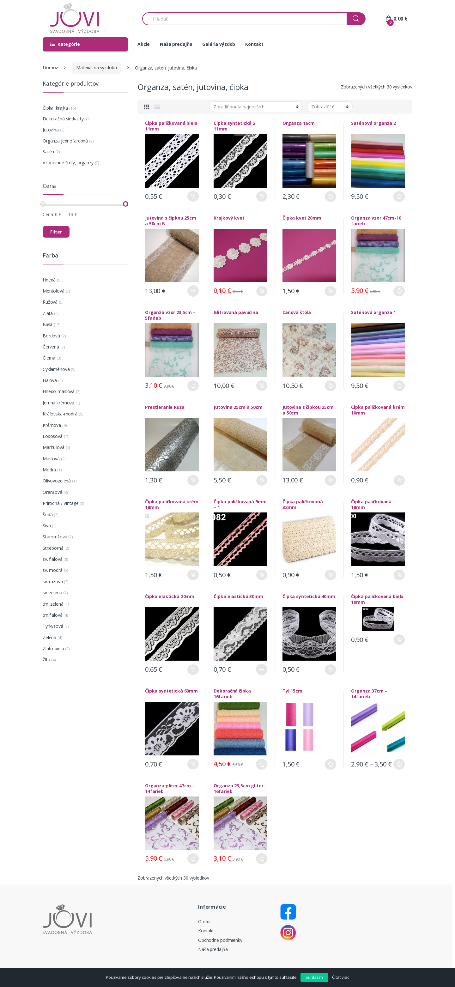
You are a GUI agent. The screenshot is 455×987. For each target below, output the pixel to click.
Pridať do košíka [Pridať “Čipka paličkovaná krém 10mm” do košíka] (399, 480)
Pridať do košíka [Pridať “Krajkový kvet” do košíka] (261, 291)
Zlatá (48, 313)
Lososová (53, 436)
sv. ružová (53, 581)
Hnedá (49, 280)
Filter (56, 232)
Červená (51, 347)
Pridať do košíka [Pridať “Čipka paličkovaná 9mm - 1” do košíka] (261, 575)
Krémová (52, 425)
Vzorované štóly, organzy (68, 163)
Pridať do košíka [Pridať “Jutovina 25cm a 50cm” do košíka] (261, 480)
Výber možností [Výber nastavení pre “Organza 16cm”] (330, 196)
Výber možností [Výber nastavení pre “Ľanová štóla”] (330, 385)
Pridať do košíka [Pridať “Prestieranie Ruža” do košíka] (193, 480)
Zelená (49, 637)
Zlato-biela (53, 648)
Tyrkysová (53, 626)
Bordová (51, 336)
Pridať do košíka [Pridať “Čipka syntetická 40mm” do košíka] (330, 669)
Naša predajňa (176, 44)
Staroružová (55, 537)
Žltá (46, 660)
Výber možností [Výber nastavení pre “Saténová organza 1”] (399, 385)
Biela (47, 324)
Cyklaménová (56, 369)
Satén (48, 151)
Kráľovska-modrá (60, 414)
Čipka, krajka (55, 108)
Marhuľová (53, 447)
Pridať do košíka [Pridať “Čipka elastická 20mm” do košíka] (193, 669)
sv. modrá (53, 570)
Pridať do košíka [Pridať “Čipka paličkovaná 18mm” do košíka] (399, 575)
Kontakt (254, 44)
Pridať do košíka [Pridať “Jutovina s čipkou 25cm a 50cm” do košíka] (330, 480)
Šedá (47, 515)
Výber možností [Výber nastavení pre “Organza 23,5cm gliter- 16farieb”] (261, 858)
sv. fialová (52, 559)
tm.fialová (53, 615)
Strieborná (53, 548)
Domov (50, 67)
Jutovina (51, 130)
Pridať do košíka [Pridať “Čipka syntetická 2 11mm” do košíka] (261, 196)
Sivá (47, 526)
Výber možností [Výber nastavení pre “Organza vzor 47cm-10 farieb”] (399, 291)
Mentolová (53, 291)
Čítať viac (340, 977)
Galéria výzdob (218, 44)
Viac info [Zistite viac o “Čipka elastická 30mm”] (261, 669)
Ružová (50, 302)
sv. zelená (52, 593)
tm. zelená (53, 604)
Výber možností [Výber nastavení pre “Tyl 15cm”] (330, 764)
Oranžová (52, 492)
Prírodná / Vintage (60, 503)
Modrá (49, 470)
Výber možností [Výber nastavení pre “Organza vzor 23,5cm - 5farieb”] (193, 385)
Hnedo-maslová (59, 391)
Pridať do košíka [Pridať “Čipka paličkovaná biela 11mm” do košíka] (193, 196)
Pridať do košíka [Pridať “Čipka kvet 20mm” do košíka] (330, 291)
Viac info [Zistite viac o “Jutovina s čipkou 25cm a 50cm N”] (193, 291)
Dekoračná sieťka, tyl (64, 119)
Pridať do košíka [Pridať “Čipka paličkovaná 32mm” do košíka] (330, 575)
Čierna (49, 358)
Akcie (143, 44)
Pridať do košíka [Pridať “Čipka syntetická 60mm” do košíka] (193, 764)
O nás (204, 921)
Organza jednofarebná (65, 141)
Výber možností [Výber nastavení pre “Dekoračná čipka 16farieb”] (261, 764)
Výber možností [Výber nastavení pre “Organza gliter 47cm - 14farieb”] (193, 858)
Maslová (51, 459)
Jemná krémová (58, 403)
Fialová (50, 380)
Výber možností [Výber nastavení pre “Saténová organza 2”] (399, 196)
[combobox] (244, 18)
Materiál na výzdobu (96, 67)
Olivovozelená (57, 481)
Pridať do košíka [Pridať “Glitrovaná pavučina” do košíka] (261, 385)
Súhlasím (314, 977)
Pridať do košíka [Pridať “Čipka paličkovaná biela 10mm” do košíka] (399, 639)
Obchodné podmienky (220, 940)
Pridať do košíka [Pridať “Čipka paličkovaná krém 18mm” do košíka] (193, 575)
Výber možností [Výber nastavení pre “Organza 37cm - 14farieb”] (399, 764)
